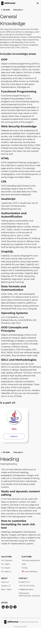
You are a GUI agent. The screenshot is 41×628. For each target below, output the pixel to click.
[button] (37, 3)
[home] (7, 3)
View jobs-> (18, 10)
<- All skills (5, 10)
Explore (13, 436)
